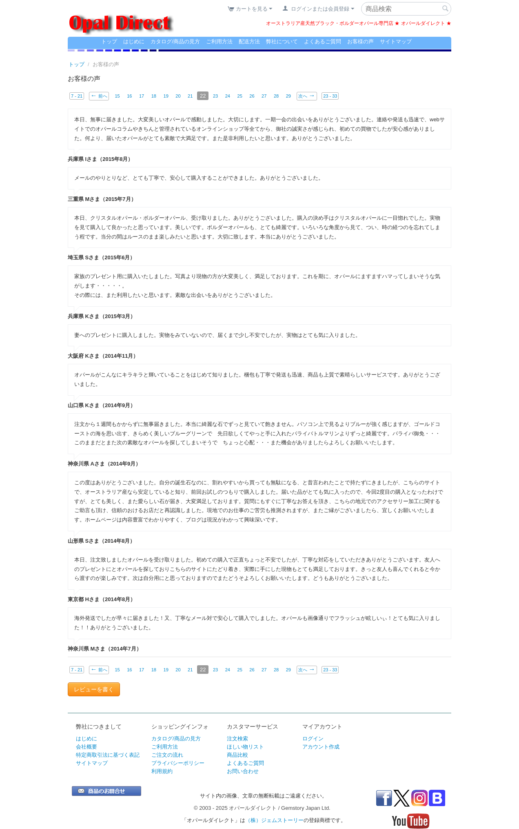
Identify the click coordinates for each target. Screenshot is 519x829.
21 (190, 96)
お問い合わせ (243, 771)
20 (178, 96)
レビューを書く (94, 689)
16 (129, 96)
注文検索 (237, 738)
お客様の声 (360, 41)
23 (215, 96)
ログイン (313, 738)
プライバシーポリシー (177, 763)
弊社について (282, 41)
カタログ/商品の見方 (175, 41)
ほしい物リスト (245, 747)
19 (166, 96)
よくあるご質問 (322, 41)
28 (276, 96)
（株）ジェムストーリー (274, 820)
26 (252, 96)
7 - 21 (76, 96)
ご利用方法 (219, 41)
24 (228, 96)
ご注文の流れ (167, 755)
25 (239, 96)
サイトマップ (396, 41)
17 (141, 96)
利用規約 (162, 771)
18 (153, 96)
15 (117, 96)
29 (288, 96)
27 (264, 96)
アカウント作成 (320, 747)
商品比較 (237, 755)
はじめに (133, 41)
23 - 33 (330, 96)
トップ (109, 41)
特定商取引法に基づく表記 (108, 755)
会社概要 (86, 747)
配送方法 (249, 41)
